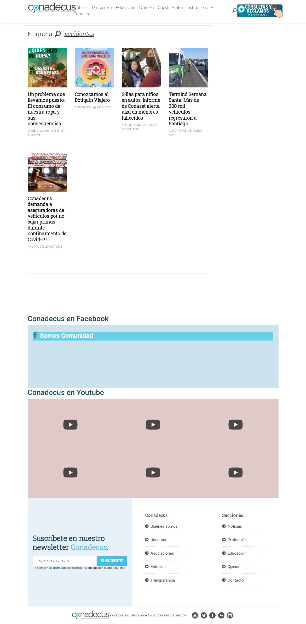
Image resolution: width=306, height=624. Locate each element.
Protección (102, 7)
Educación (125, 7)
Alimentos (83, 107)
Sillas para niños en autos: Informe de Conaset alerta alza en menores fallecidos (141, 106)
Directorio (159, 539)
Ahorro (33, 246)
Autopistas (178, 130)
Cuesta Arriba (170, 7)
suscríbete (112, 561)
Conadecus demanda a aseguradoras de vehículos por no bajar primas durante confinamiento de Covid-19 (47, 219)
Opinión (146, 7)
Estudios (158, 566)
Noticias (81, 7)
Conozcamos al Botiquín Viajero (92, 97)
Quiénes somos (164, 526)
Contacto (82, 14)
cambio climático (41, 130)
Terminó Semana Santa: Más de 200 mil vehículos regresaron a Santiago (188, 109)
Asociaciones (162, 553)
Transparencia (163, 580)
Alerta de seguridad (137, 125)
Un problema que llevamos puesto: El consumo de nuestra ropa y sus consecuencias (46, 109)
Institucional (198, 7)
